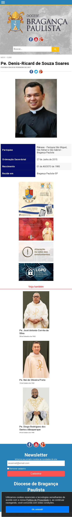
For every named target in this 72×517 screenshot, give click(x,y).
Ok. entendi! (37, 509)
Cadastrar (36, 473)
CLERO (9, 57)
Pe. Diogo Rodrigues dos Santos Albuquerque (32, 428)
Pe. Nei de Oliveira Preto (32, 380)
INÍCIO (3, 57)
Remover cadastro (17, 469)
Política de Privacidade (37, 500)
